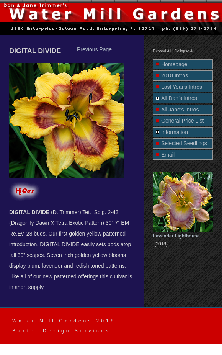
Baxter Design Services (61, 331)
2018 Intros (174, 75)
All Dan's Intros (179, 98)
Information (174, 132)
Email (168, 155)
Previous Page (94, 49)
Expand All (162, 51)
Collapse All (184, 51)
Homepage (174, 64)
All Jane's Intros (180, 109)
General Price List (182, 121)
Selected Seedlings (184, 143)
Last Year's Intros (181, 87)
